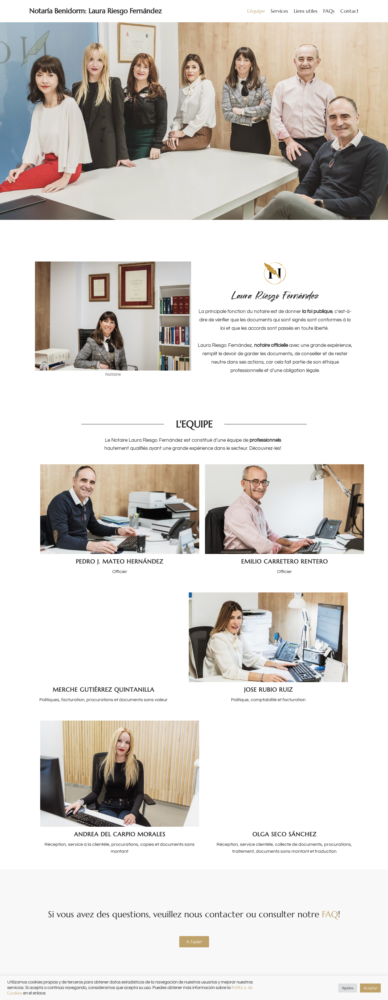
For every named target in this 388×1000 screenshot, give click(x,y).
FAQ (330, 914)
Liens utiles (305, 11)
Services (279, 11)
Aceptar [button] (370, 988)
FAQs (329, 11)
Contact (349, 11)
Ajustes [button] (348, 988)
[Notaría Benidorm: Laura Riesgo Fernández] (95, 11)
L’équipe (256, 11)
